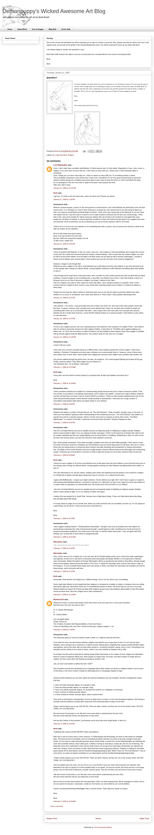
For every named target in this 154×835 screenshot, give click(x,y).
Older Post (144, 818)
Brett (55, 193)
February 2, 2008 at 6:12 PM (64, 571)
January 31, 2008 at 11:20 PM (64, 337)
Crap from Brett (61, 155)
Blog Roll (52, 29)
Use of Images (38, 29)
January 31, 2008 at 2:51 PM (64, 298)
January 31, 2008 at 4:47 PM (64, 318)
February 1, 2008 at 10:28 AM (64, 383)
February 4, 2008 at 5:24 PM (64, 724)
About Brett (22, 29)
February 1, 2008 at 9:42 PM (64, 422)
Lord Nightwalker (60, 165)
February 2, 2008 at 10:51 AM (64, 537)
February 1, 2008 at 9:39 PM (64, 404)
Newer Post (52, 818)
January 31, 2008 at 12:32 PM (64, 188)
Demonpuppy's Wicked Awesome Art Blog (53, 11)
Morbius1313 (58, 599)
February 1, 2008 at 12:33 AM (64, 367)
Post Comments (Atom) (103, 827)
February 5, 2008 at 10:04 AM (64, 801)
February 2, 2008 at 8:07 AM (64, 518)
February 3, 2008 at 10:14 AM (64, 594)
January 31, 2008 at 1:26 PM (64, 199)
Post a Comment (56, 806)
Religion (71, 155)
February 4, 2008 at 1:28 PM (64, 630)
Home (10, 29)
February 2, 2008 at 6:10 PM (64, 548)
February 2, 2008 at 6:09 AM (64, 455)
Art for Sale (65, 29)
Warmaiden (58, 542)
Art (53, 155)
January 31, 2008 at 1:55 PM (64, 244)
